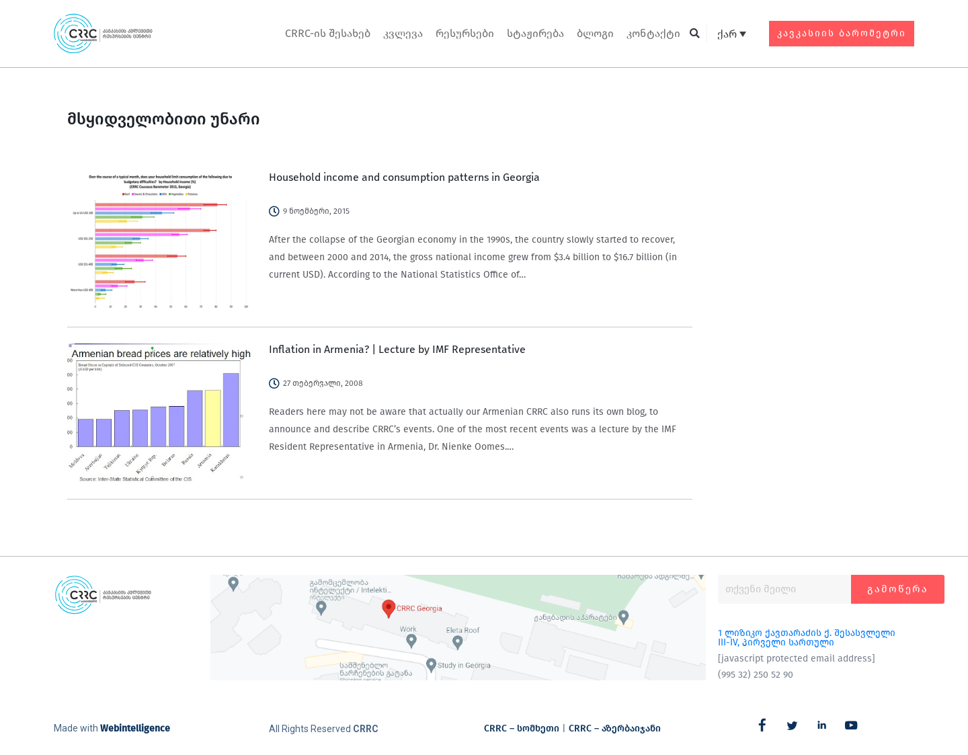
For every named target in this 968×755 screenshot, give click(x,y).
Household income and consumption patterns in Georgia (404, 177)
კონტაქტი (653, 33)
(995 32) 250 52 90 (755, 674)
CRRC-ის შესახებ (327, 33)
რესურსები (465, 33)
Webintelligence (135, 728)
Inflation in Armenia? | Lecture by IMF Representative (397, 349)
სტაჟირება (535, 33)
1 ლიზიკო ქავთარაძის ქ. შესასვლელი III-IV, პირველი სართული (806, 637)
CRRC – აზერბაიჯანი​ (615, 728)
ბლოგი (595, 33)
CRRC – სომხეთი (521, 728)
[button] (695, 34)
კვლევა (403, 33)
